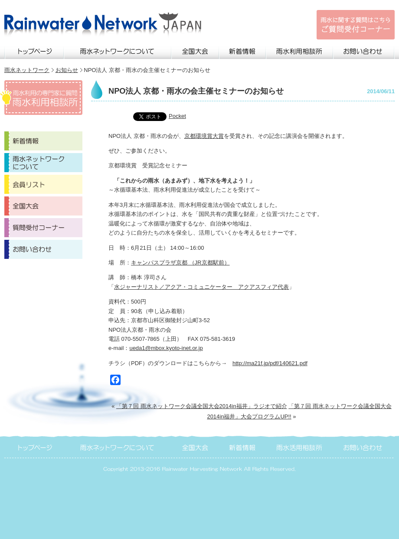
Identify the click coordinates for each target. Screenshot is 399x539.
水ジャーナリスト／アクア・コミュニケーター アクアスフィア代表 (201, 287)
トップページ (34, 50)
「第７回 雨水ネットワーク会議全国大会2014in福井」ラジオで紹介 (201, 406)
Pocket (177, 116)
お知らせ (67, 70)
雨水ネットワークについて (118, 50)
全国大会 (195, 50)
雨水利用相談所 (300, 50)
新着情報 (242, 50)
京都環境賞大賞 (204, 136)
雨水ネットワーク (26, 70)
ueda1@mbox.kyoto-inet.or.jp (166, 348)
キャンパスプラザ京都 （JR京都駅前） (180, 262)
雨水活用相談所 (300, 446)
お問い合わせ (364, 50)
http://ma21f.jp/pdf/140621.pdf (269, 363)
